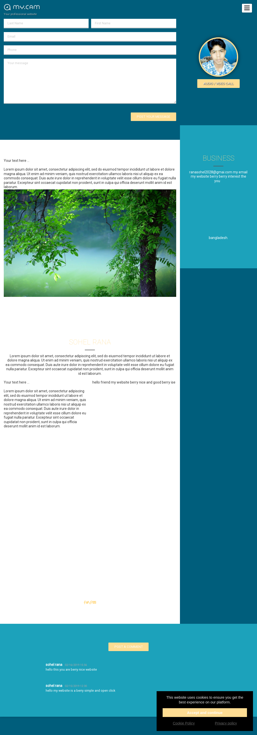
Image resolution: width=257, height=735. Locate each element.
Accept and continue (205, 713)
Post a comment (128, 647)
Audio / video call (218, 83)
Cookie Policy (184, 723)
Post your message (153, 116)
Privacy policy (226, 723)
